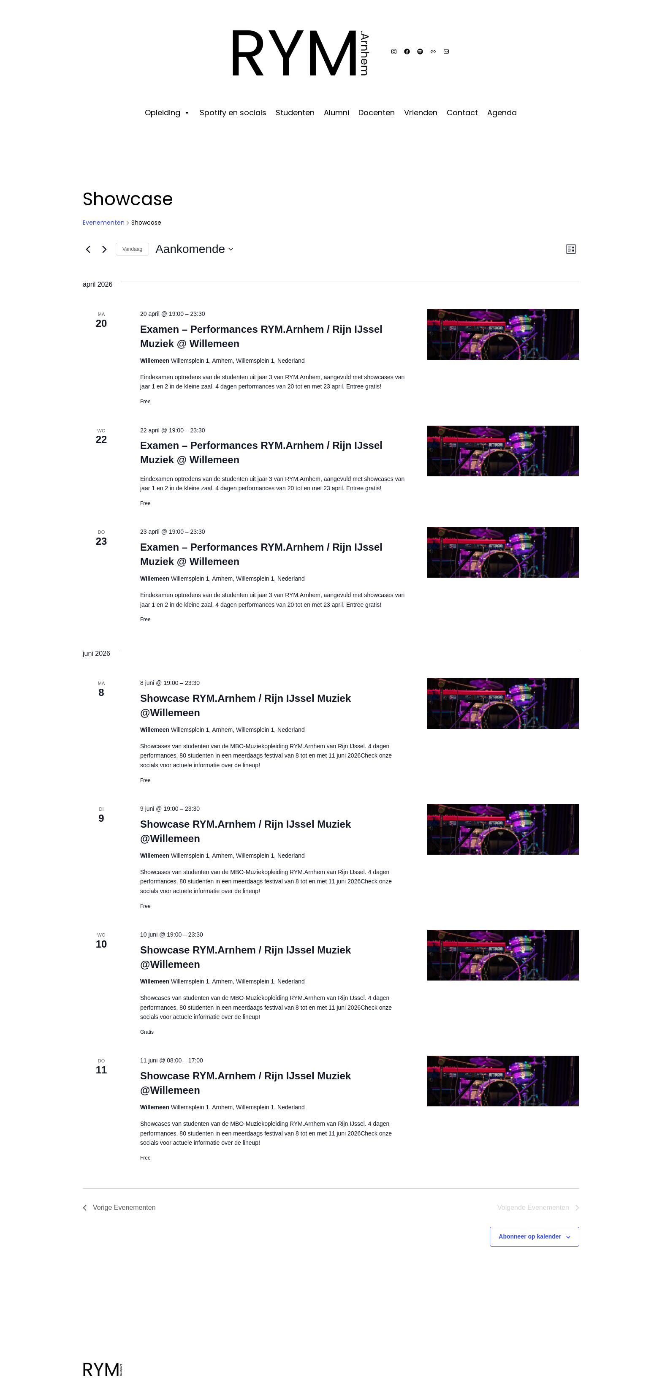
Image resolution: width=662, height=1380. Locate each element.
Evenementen (104, 223)
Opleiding (167, 112)
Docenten (376, 112)
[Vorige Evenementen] (88, 249)
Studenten (295, 112)
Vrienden (420, 112)
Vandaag (132, 249)
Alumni (336, 112)
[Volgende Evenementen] (104, 249)
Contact (462, 112)
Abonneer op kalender (530, 1236)
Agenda (502, 112)
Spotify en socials (233, 112)
